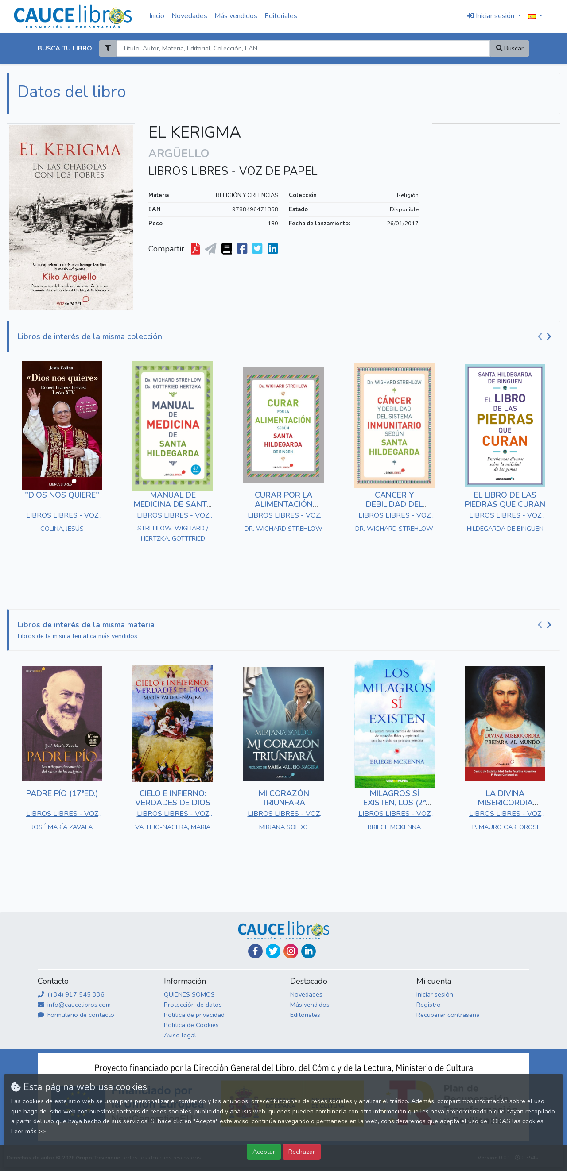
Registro (428, 1004)
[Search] (303, 48)
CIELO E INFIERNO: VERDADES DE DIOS (172, 798)
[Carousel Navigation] (545, 337)
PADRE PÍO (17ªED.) (62, 793)
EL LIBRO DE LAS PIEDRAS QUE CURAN (505, 500)
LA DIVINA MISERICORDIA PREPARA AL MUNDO (505, 803)
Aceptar (263, 1151)
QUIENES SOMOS (189, 994)
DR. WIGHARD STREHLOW (283, 528)
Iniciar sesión (434, 994)
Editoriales (280, 16)
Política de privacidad (194, 1014)
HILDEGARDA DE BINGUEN (505, 528)
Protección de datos (193, 1004)
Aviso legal (180, 1035)
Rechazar (301, 1151)
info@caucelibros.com (74, 1004)
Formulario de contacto (76, 1014)
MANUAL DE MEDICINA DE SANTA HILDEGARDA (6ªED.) (172, 504)
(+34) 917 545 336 (71, 994)
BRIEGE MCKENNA (394, 827)
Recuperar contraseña (448, 1014)
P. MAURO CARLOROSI (505, 827)
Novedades (189, 16)
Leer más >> (28, 1131)
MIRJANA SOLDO (283, 827)
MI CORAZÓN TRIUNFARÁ (283, 798)
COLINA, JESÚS (62, 528)
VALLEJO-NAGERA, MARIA (172, 827)
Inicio (156, 16)
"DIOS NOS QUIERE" (62, 495)
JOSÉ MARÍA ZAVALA (62, 827)
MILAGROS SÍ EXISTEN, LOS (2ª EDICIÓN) (394, 803)
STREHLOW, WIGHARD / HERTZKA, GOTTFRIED (172, 533)
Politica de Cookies (191, 1024)
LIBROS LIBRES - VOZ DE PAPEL (232, 171)
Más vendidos (235, 16)
